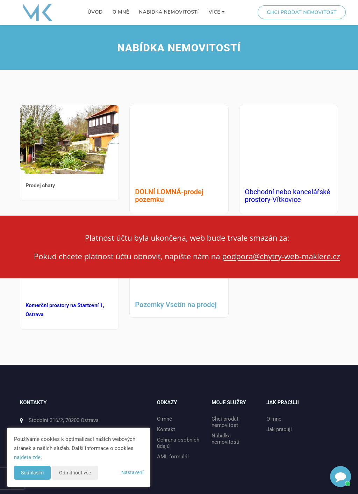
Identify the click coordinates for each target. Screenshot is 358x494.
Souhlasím (32, 472)
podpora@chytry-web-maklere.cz (281, 256)
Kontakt (166, 429)
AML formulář (173, 456)
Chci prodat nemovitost (302, 12)
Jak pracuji (279, 429)
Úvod (95, 12)
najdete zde (27, 457)
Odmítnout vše (75, 472)
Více (217, 12)
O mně (121, 12)
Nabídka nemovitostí (169, 12)
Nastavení (132, 472)
